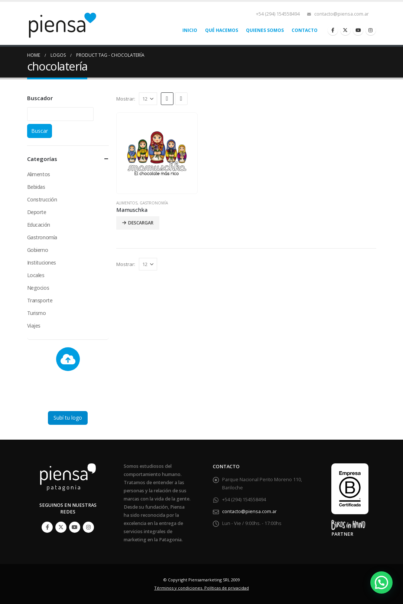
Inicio (189, 30)
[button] (381, 582)
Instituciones (41, 262)
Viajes (33, 325)
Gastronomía (154, 203)
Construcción (42, 199)
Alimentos (126, 203)
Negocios (38, 287)
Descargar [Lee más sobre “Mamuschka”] (140, 223)
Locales (36, 275)
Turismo (36, 312)
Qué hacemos (221, 30)
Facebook (47, 527)
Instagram (88, 527)
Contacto (305, 30)
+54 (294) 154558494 (278, 14)
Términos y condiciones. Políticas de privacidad (201, 588)
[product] (157, 153)
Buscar (39, 130)
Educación (38, 224)
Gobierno (37, 249)
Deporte (36, 212)
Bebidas (36, 186)
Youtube (74, 527)
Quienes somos (265, 30)
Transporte (40, 300)
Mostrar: (125, 98)
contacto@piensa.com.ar (341, 14)
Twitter (60, 527)
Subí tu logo (67, 417)
